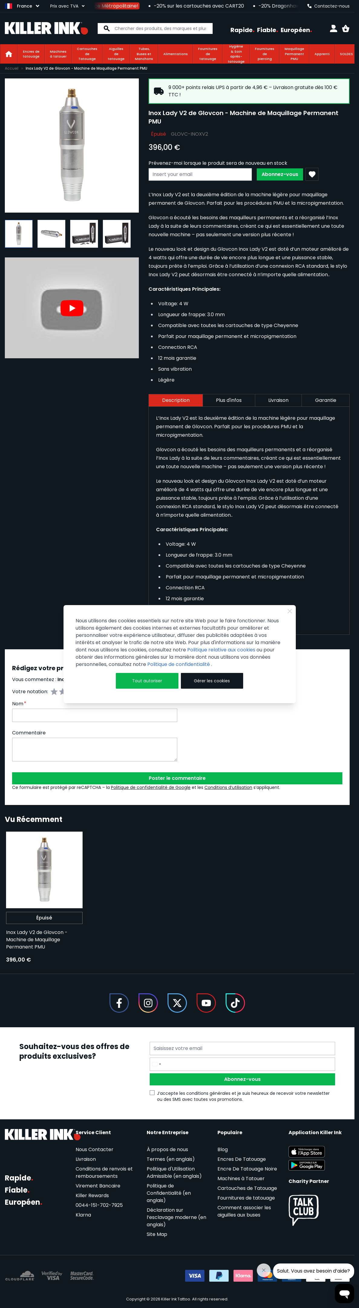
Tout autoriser (147, 681)
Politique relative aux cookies (221, 649)
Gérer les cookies (212, 681)
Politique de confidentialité (179, 664)
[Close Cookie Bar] (289, 611)
